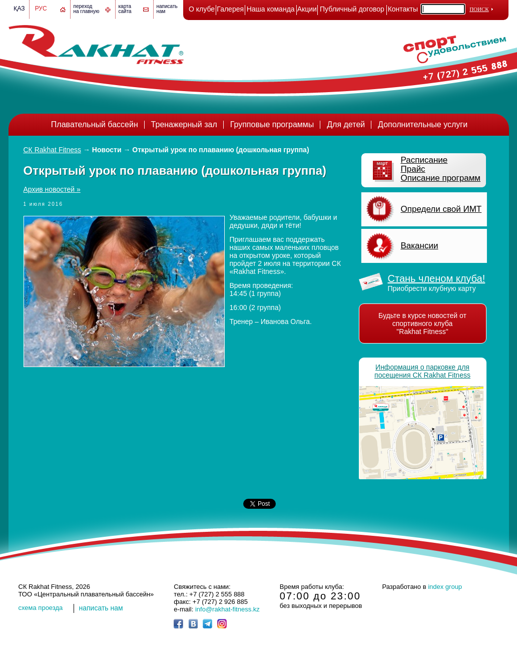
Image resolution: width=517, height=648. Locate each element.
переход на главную (87, 9)
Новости (107, 150)
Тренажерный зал (184, 124)
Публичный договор (352, 9)
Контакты (403, 9)
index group (445, 586)
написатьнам (167, 9)
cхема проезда (41, 607)
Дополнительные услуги (422, 124)
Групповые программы (272, 124)
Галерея (230, 9)
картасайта (125, 9)
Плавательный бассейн (94, 124)
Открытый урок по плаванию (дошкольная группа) (220, 150)
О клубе (202, 9)
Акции (307, 9)
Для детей (346, 124)
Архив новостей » (52, 189)
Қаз (19, 8)
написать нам (101, 608)
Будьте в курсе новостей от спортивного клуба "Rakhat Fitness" (422, 323)
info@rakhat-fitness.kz (227, 609)
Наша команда (271, 9)
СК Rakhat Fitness (53, 150)
